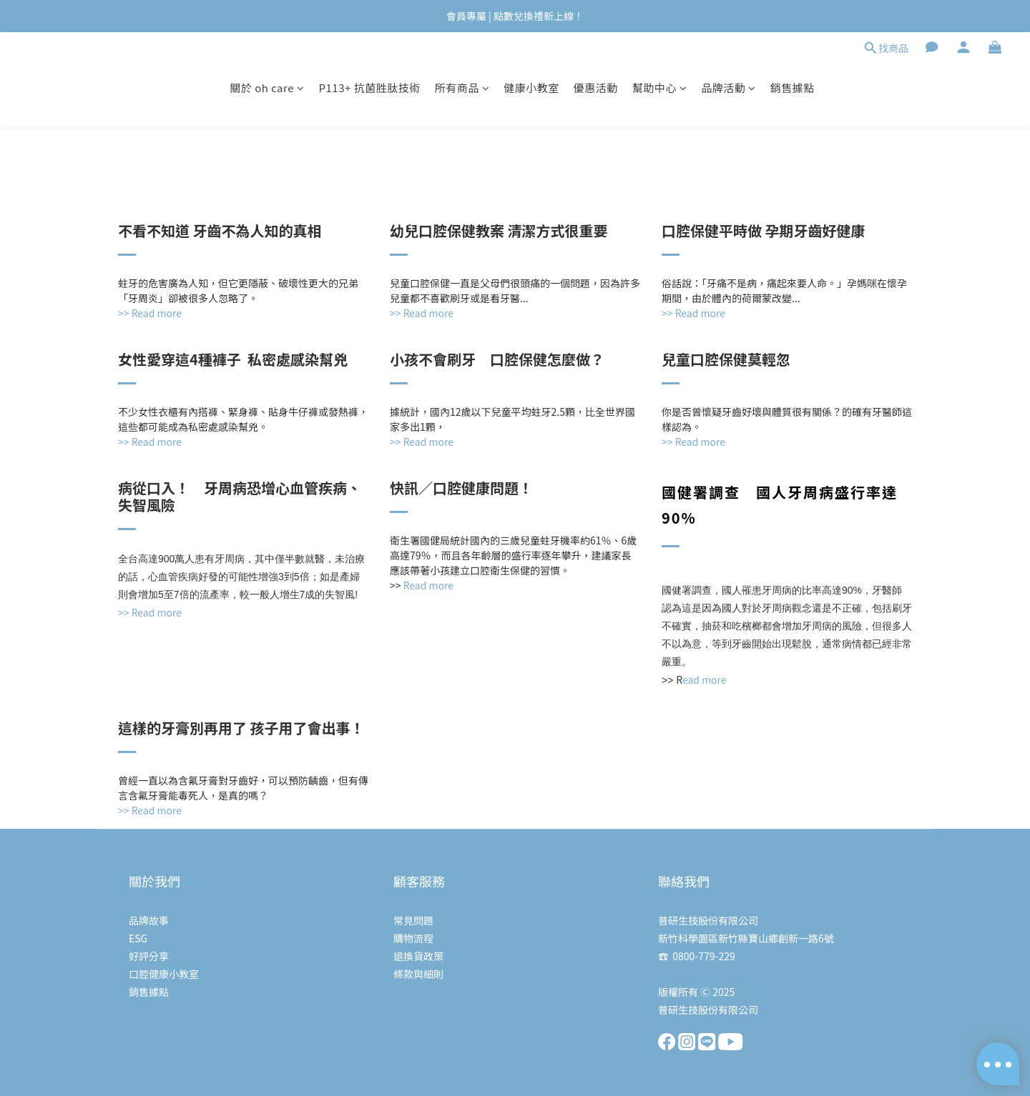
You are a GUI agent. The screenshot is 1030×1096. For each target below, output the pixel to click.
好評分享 (149, 956)
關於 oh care (267, 87)
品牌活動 (728, 87)
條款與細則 (418, 974)
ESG (138, 938)
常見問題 (413, 920)
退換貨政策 (418, 956)
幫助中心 (659, 87)
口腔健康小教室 (164, 974)
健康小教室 (531, 87)
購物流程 (413, 938)
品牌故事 (149, 920)
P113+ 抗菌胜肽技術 (369, 87)
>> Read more (150, 612)
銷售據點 (792, 87)
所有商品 (462, 87)
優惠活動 (596, 87)
